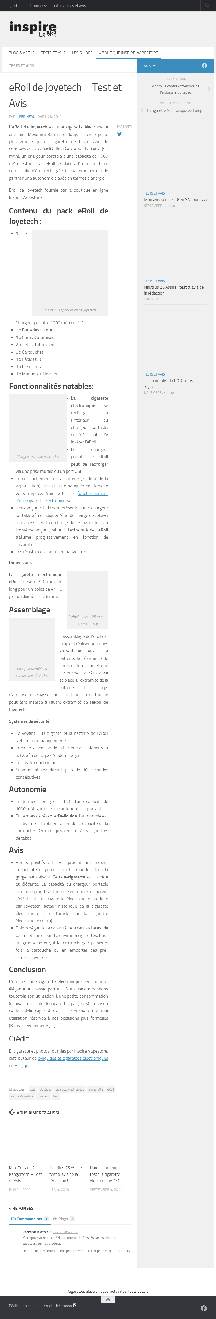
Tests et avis (53, 52)
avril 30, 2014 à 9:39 (65, 1232)
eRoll (110, 1089)
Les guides (82, 52)
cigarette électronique (70, 1089)
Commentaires (30, 1218)
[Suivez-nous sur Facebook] (204, 65)
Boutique (45, 1089)
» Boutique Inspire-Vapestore (128, 52)
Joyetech (43, 1096)
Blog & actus (22, 52)
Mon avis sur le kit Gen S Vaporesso (175, 199)
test (56, 1096)
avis (33, 1089)
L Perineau (25, 116)
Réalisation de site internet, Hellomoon (42, 1305)
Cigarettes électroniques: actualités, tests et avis (45, 5)
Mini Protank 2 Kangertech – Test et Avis (25, 1174)
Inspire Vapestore (22, 1096)
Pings (64, 1218)
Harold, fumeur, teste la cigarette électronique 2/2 (105, 1174)
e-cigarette (95, 1089)
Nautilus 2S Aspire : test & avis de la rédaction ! (66, 1174)
